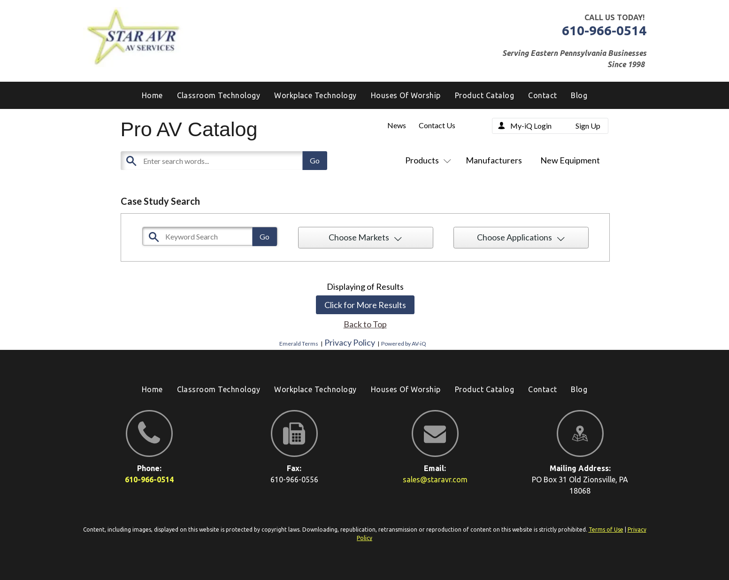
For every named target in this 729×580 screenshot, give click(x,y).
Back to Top (365, 324)
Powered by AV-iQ (403, 343)
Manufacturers (494, 160)
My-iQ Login (531, 125)
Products (426, 160)
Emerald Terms (298, 343)
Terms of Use (606, 529)
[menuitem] (579, 95)
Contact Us (437, 125)
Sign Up (588, 125)
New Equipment (570, 160)
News (396, 125)
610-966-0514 (604, 30)
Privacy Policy (349, 342)
